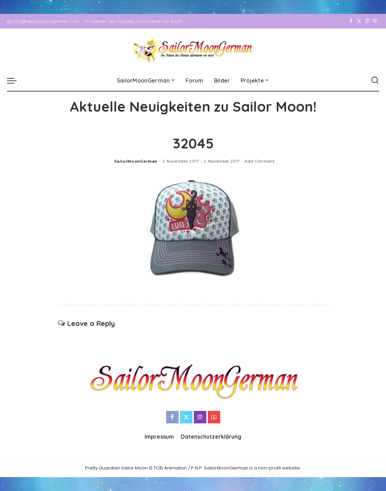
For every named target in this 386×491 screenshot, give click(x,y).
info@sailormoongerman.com (43, 21)
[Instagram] (367, 21)
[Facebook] (351, 21)
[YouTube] (375, 21)
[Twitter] (359, 21)
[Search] (375, 80)
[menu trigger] (15, 80)
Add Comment (259, 161)
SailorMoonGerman (135, 161)
